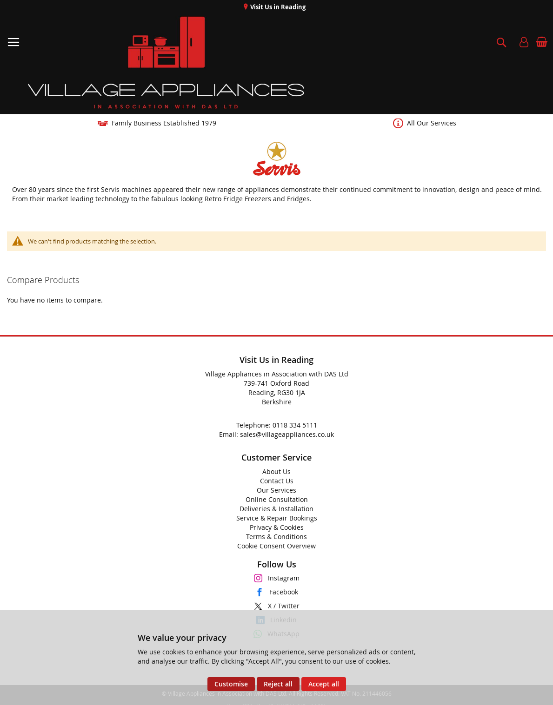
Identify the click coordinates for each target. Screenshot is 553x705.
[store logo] (167, 62)
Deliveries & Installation (276, 508)
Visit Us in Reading (277, 7)
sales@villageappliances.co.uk (287, 434)
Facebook (283, 591)
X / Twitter (284, 605)
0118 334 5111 (295, 425)
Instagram (284, 577)
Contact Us (276, 480)
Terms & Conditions (276, 536)
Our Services (276, 490)
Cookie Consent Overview (276, 545)
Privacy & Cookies (277, 527)
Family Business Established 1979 (164, 123)
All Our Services (431, 123)
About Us (276, 471)
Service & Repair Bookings (276, 518)
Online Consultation (277, 499)
